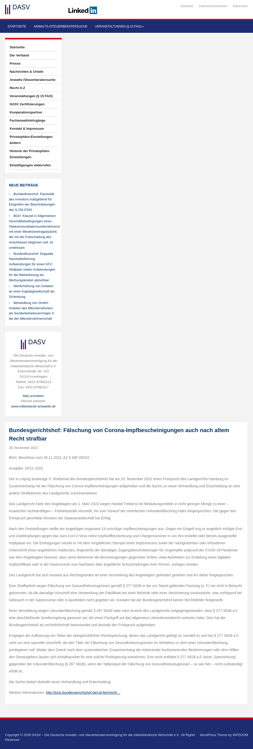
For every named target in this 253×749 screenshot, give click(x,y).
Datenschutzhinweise (213, 6)
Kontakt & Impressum (27, 128)
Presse (15, 63)
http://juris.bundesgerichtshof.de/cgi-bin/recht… (83, 693)
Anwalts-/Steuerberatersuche (60, 26)
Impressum (240, 6)
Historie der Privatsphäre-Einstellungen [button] (30, 154)
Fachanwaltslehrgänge (27, 120)
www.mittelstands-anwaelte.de (33, 406)
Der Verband (19, 55)
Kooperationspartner (26, 112)
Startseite (186, 6)
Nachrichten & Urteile (26, 72)
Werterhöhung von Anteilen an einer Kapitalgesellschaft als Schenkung (31, 291)
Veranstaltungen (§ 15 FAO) (119, 26)
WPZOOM (240, 735)
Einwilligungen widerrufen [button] (30, 165)
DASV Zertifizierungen (27, 104)
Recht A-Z (17, 88)
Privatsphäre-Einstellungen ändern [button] (31, 140)
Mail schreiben (33, 396)
